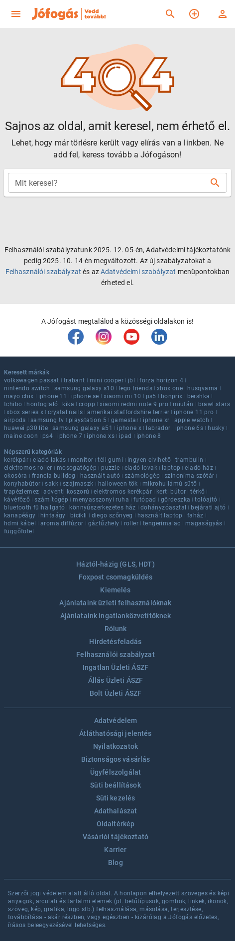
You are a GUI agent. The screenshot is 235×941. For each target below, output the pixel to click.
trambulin (189, 459)
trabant (74, 380)
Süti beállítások (115, 785)
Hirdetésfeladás (115, 642)
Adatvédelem (115, 720)
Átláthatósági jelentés (115, 733)
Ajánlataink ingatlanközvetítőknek (115, 616)
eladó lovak (140, 467)
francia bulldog (54, 475)
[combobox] (109, 183)
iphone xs (101, 436)
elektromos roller (28, 467)
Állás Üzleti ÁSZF (115, 680)
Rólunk (116, 629)
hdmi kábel (20, 523)
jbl (131, 380)
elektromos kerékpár (123, 491)
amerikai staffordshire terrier (128, 412)
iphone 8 (148, 436)
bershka (198, 396)
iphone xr (156, 420)
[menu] (16, 14)
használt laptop (160, 515)
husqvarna (202, 388)
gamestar (124, 420)
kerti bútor (171, 491)
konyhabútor (22, 483)
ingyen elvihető (149, 459)
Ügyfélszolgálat (115, 772)
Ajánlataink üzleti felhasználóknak (115, 603)
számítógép (51, 499)
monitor (82, 459)
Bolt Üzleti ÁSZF (115, 693)
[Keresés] (170, 14)
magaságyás (204, 523)
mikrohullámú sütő (169, 483)
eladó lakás (49, 459)
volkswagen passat (31, 380)
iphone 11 (52, 396)
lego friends (135, 388)
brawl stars (214, 404)
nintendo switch (27, 388)
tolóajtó (206, 499)
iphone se (85, 396)
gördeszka (176, 499)
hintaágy (53, 515)
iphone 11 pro (194, 412)
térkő (197, 491)
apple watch (191, 420)
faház (195, 515)
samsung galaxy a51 (82, 428)
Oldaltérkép (116, 824)
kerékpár (16, 459)
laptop (171, 467)
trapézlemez (21, 491)
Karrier (115, 850)
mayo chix (19, 396)
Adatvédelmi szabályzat (138, 272)
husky (216, 428)
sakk (51, 483)
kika (68, 404)
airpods (15, 420)
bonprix (172, 396)
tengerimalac (162, 523)
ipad (125, 436)
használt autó (100, 475)
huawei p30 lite (26, 428)
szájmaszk (78, 483)
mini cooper (106, 380)
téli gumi (110, 459)
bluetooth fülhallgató (34, 507)
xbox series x (24, 412)
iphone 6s (189, 428)
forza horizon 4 (161, 380)
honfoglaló (42, 404)
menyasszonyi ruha (101, 499)
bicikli (78, 515)
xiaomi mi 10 (122, 396)
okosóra (15, 475)
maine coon (21, 436)
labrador (158, 428)
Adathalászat (115, 811)
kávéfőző (17, 499)
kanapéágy (20, 515)
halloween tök (118, 483)
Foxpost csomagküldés (116, 577)
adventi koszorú (66, 491)
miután (183, 404)
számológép (142, 475)
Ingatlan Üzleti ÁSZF (115, 667)
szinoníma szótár (189, 475)
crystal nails (65, 412)
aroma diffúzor (62, 523)
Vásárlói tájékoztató (115, 837)
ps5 (151, 396)
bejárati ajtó (208, 507)
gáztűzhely (103, 523)
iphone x (129, 428)
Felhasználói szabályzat (43, 272)
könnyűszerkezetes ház (102, 507)
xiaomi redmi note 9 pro (134, 404)
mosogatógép (77, 467)
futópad (144, 499)
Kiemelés (115, 590)
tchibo (13, 404)
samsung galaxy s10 (84, 388)
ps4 (47, 436)
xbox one (170, 388)
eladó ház (199, 467)
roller (131, 523)
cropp (87, 404)
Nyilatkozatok (115, 746)
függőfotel (19, 531)
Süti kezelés (115, 798)
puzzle (110, 467)
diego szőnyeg (112, 515)
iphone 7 (69, 436)
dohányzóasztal (163, 507)
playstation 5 (88, 420)
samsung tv (47, 420)
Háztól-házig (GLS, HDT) (115, 564)
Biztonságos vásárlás (115, 759)
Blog (115, 863)
